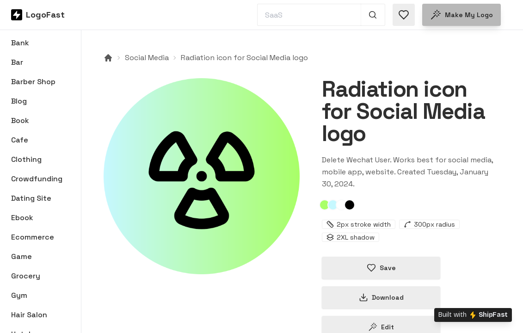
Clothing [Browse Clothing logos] (26, 159)
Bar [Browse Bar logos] (17, 62)
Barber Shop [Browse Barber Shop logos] (33, 81)
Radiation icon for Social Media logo (244, 57)
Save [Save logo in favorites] (381, 267)
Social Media (147, 57)
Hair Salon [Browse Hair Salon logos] (29, 315)
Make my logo (461, 14)
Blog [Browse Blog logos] (19, 101)
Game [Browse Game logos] (21, 256)
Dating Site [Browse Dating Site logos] (31, 198)
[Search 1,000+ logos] (373, 15)
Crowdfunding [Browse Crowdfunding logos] (36, 179)
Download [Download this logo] (381, 297)
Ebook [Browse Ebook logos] (22, 217)
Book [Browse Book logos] (20, 120)
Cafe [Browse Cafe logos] (19, 140)
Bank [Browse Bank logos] (20, 43)
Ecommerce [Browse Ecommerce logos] (32, 237)
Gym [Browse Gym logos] (19, 295)
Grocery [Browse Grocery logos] (25, 276)
